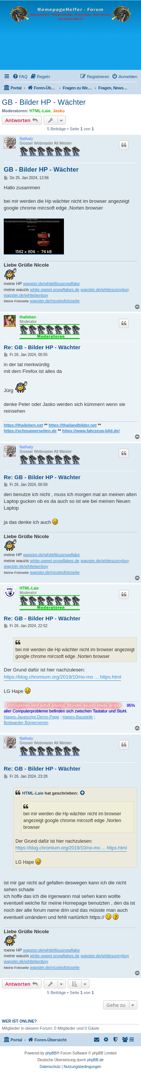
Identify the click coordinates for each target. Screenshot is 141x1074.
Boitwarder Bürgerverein (26, 722)
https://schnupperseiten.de (30, 430)
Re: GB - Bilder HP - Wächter (42, 347)
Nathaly (26, 139)
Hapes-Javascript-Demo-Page (31, 717)
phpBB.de (95, 1060)
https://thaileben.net (23, 425)
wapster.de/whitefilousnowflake (51, 283)
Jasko (59, 111)
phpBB (51, 1053)
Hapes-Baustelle (78, 717)
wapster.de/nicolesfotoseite (55, 301)
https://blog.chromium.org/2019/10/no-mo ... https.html (62, 677)
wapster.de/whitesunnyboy (104, 289)
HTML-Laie (39, 111)
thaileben (28, 317)
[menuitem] (19, 76)
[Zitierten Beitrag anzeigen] (82, 793)
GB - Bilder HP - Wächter (44, 102)
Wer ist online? (19, 1021)
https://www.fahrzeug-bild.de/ (91, 430)
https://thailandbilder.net (73, 425)
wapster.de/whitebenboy (26, 295)
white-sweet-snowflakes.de (54, 289)
